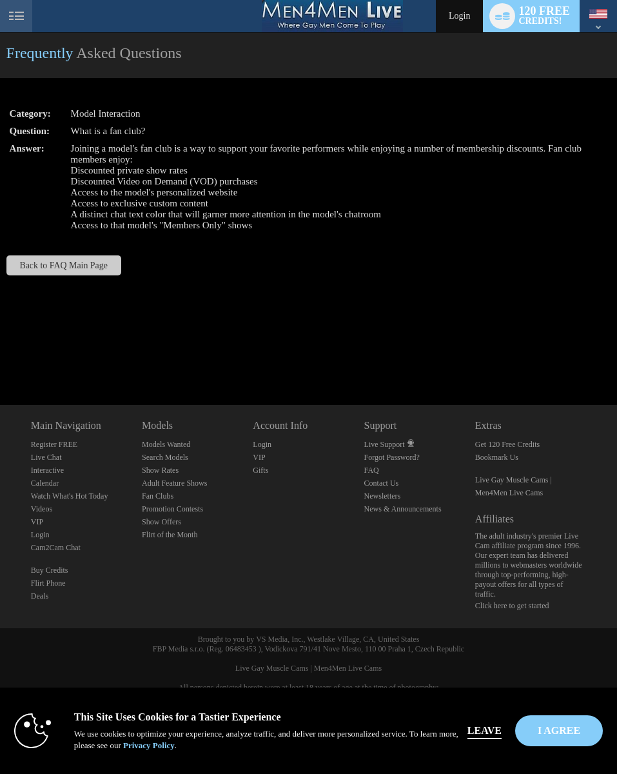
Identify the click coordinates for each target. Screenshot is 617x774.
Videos (41, 508)
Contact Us (381, 483)
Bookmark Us (496, 457)
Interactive (47, 470)
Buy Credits (49, 570)
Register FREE (54, 444)
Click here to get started (512, 605)
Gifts (260, 470)
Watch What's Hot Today (69, 496)
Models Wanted (166, 444)
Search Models (165, 457)
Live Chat (46, 457)
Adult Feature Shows (174, 483)
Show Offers (161, 521)
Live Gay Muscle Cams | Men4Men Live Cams (308, 668)
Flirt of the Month (169, 534)
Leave (484, 730)
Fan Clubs (157, 496)
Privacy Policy (149, 745)
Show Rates (160, 470)
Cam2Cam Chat (56, 547)
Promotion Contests (172, 508)
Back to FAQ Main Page (63, 265)
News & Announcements (403, 508)
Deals (39, 595)
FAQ (371, 470)
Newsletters (382, 496)
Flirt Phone (48, 583)
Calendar (45, 483)
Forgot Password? (392, 457)
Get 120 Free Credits (507, 444)
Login (459, 16)
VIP (37, 521)
